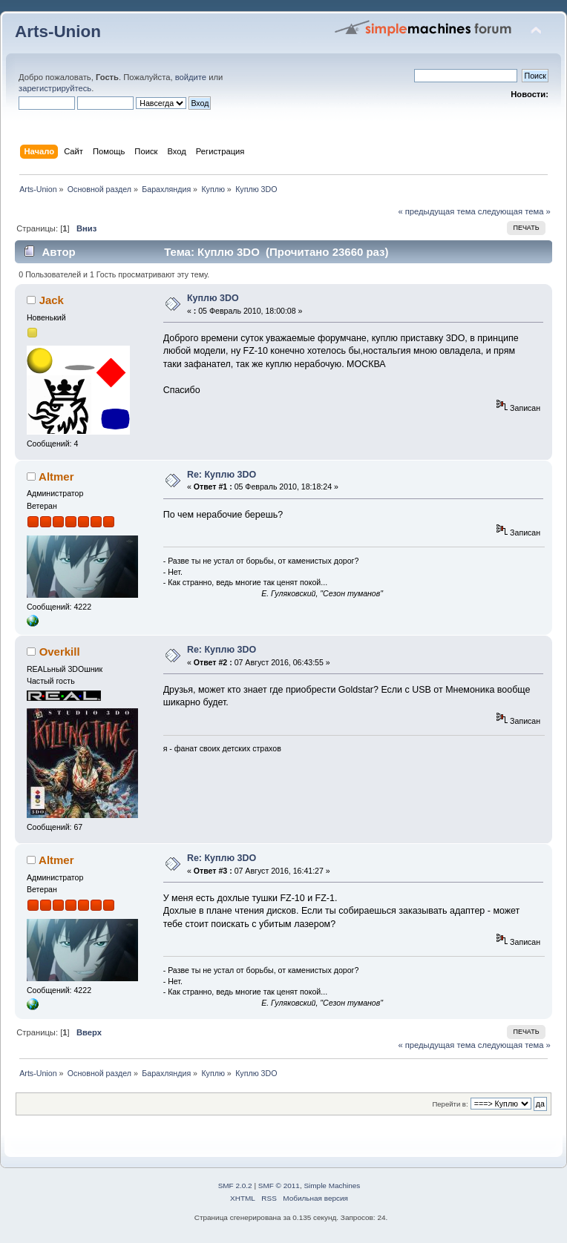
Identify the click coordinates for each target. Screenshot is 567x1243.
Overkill (59, 651)
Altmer (56, 476)
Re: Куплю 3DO (221, 474)
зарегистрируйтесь (55, 88)
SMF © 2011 (279, 1185)
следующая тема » (514, 211)
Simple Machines (332, 1185)
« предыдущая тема (436, 211)
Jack (51, 300)
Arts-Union (58, 31)
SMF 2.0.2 (235, 1185)
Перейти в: (450, 1104)
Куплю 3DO (213, 298)
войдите (190, 77)
